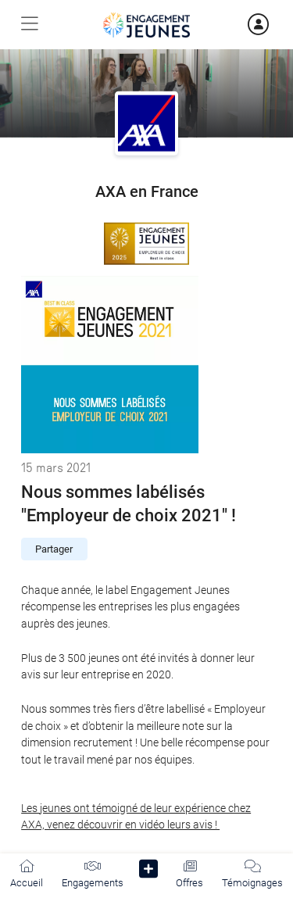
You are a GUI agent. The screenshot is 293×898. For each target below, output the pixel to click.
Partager (54, 549)
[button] (148, 872)
